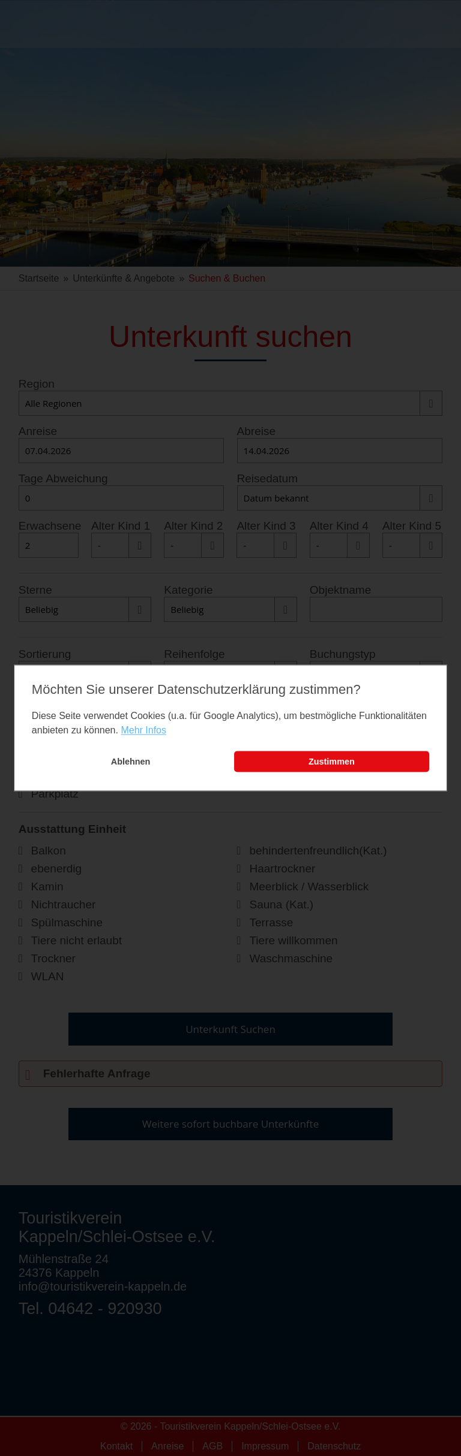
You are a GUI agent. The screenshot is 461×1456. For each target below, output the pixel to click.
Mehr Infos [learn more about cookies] (143, 730)
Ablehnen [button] (131, 761)
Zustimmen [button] (332, 761)
